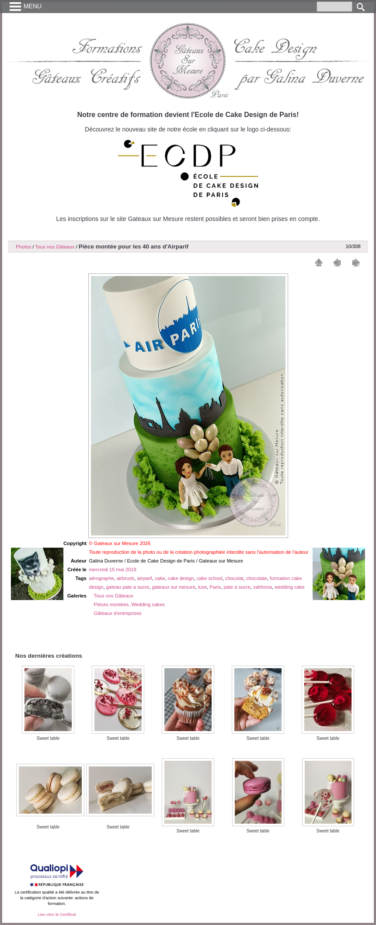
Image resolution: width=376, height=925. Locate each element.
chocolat (234, 578)
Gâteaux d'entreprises (118, 613)
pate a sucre (237, 587)
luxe (202, 587)
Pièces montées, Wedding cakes (129, 604)
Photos (23, 246)
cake (160, 578)
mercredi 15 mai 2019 (112, 569)
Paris (215, 587)
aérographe (101, 578)
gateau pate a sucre (128, 587)
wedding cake (289, 587)
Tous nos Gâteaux (54, 246)
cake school (210, 578)
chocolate (256, 578)
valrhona (262, 587)
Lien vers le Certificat (57, 914)
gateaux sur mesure (173, 587)
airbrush (125, 578)
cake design (181, 578)
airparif (144, 578)
